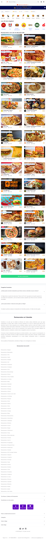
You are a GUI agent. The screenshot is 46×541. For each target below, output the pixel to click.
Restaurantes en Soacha (6, 464)
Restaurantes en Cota (5, 369)
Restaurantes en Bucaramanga (7, 371)
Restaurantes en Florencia (6, 479)
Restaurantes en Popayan (6, 398)
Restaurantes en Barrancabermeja (7, 435)
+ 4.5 (20, 11)
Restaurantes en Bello (5, 381)
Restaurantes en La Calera (6, 379)
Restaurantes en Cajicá (5, 357)
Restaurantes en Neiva (5, 406)
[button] (23, 5)
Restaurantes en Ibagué (5, 428)
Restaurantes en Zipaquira (6, 454)
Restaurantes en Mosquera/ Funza (7, 445)
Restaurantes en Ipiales (5, 489)
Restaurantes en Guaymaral (6, 364)
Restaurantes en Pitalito (5, 486)
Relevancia (8, 11)
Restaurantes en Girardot (6, 437)
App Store (15, 507)
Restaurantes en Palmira (6, 403)
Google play (23, 507)
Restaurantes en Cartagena (6, 367)
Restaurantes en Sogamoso (6, 474)
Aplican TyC (29, 8)
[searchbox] (22, 1)
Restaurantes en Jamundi (6, 408)
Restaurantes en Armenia (6, 386)
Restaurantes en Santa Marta (7, 418)
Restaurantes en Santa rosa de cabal (8, 393)
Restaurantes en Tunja (5, 432)
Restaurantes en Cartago (6, 410)
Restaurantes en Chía (5, 354)
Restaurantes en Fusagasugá (6, 442)
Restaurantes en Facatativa (6, 471)
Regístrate (25, 7)
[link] (11, 41)
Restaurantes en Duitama (6, 467)
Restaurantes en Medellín (6, 359)
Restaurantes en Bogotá (5, 349)
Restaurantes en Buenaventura (7, 415)
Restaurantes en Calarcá (6, 391)
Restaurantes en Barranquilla (6, 352)
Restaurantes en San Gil (5, 440)
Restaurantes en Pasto (5, 401)
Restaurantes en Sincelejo (6, 459)
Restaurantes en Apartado (6, 481)
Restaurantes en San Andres (6, 491)
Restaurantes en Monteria (6, 423)
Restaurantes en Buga (5, 413)
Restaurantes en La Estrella (6, 396)
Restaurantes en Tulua (5, 469)
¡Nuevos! (33, 11)
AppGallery (30, 507)
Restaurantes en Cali (5, 362)
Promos (15, 11)
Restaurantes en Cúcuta (5, 425)
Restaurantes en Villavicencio (7, 430)
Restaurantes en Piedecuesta (6, 447)
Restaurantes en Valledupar (6, 420)
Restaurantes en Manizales (6, 384)
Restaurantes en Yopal (5, 462)
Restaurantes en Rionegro (6, 389)
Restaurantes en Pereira (5, 374)
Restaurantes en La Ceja (6, 476)
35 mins (26, 11)
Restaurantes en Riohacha (6, 484)
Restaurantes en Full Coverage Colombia (9, 452)
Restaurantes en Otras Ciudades (7, 376)
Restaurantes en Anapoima (6, 457)
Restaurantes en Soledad (6, 450)
